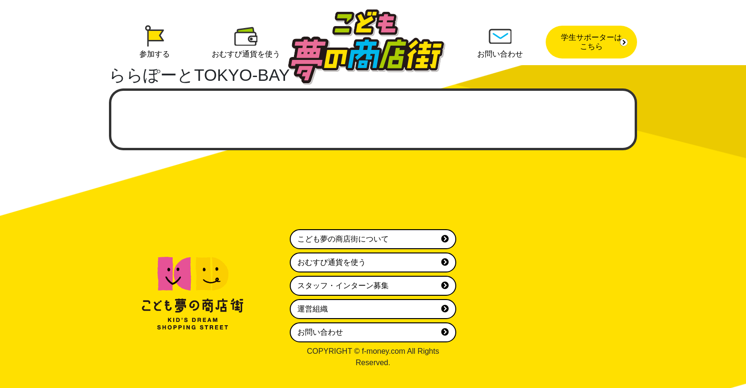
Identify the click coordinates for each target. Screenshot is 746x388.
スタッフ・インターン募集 (373, 285)
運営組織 (373, 309)
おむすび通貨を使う (373, 262)
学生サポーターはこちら (594, 41)
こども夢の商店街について (373, 239)
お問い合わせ (373, 332)
